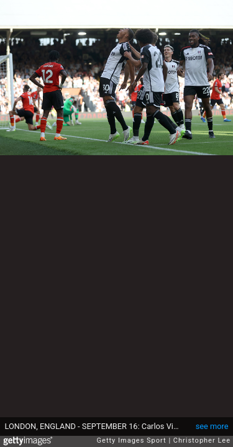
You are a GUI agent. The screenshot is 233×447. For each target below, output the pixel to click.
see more (212, 426)
